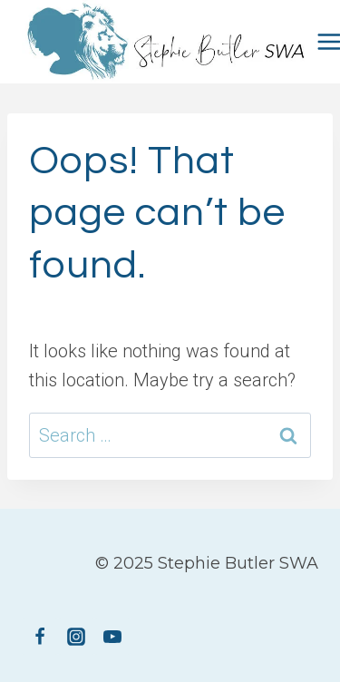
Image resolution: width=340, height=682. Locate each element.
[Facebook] (40, 637)
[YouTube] (112, 637)
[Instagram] (76, 637)
